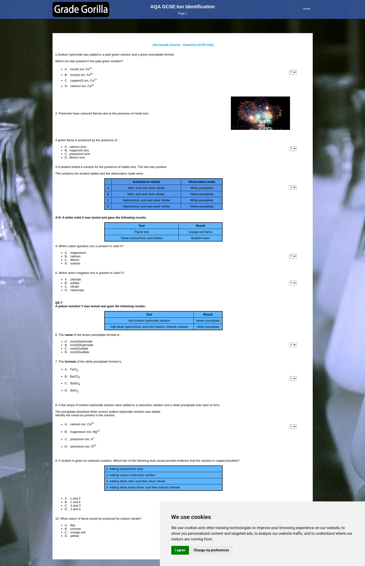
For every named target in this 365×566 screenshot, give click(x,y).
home (306, 8)
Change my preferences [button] (211, 550)
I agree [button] (180, 550)
